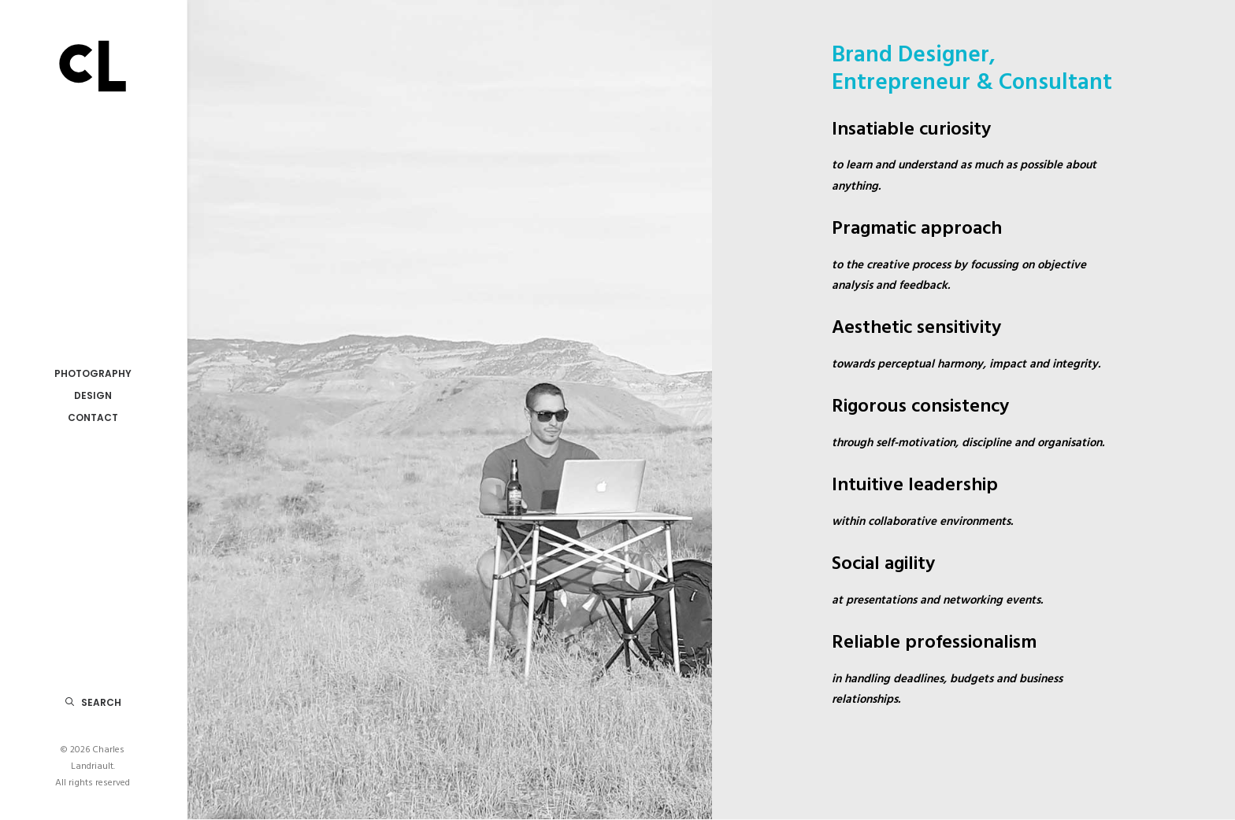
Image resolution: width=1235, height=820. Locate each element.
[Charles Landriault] (92, 63)
